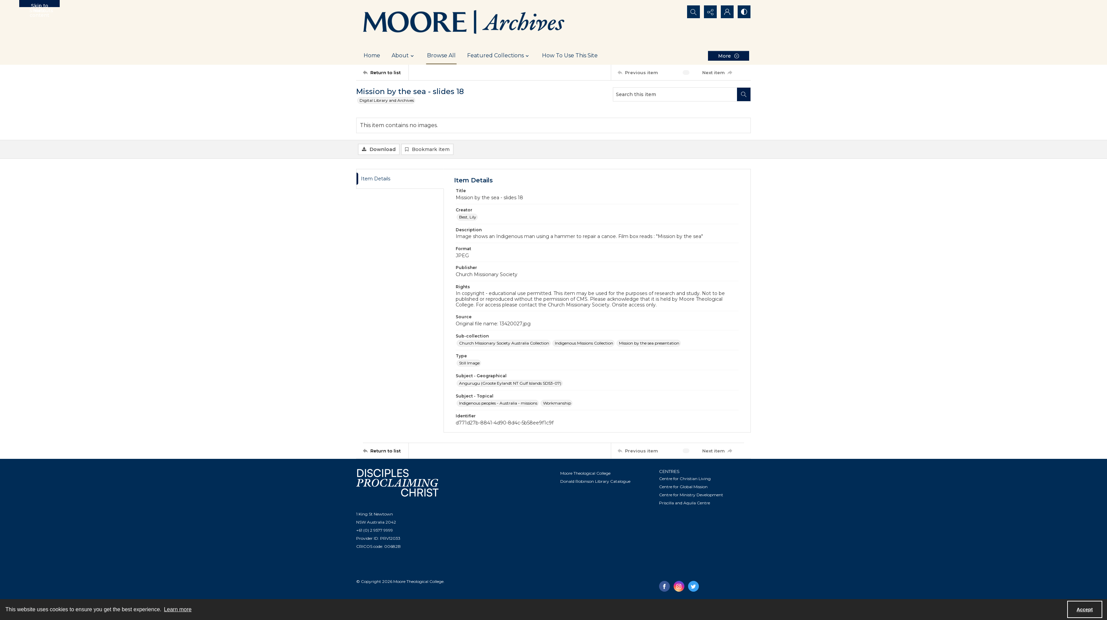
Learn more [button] (178, 609)
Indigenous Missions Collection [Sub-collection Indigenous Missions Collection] (584, 343)
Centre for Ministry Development (691, 494)
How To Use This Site (570, 55)
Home (372, 55)
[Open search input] (693, 11)
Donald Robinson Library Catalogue (595, 481)
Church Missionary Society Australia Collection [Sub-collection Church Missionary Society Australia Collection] (504, 343)
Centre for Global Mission (683, 486)
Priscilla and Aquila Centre (684, 502)
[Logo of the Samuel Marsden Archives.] (464, 23)
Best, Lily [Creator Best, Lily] (467, 216)
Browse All (441, 55)
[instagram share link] (679, 586)
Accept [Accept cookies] (1085, 609)
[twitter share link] (693, 586)
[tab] (400, 178)
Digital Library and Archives (387, 100)
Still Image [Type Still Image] (469, 362)
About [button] (404, 56)
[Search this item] (675, 94)
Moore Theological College (585, 473)
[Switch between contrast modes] (744, 11)
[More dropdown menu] (728, 56)
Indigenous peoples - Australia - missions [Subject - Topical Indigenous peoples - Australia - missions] (498, 403)
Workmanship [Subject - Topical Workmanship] (557, 403)
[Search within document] (743, 94)
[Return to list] (385, 72)
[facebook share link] (664, 586)
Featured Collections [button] (499, 56)
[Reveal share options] (710, 11)
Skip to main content (39, 5)
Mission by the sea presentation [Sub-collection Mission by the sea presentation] (649, 343)
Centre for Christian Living (685, 478)
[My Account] (727, 11)
